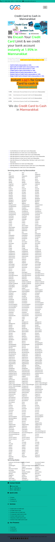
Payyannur (24, 394)
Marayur (11, 333)
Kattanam (11, 277)
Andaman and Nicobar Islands (14, 462)
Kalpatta (11, 261)
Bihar (23, 464)
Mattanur (37, 334)
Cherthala (37, 214)
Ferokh (36, 238)
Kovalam (37, 294)
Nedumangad (38, 359)
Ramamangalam (39, 415)
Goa (10, 467)
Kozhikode (24, 298)
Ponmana (37, 407)
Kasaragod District (26, 274)
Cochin (36, 222)
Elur (36, 230)
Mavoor (10, 341)
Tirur (36, 439)
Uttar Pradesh (12, 480)
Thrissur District (13, 437)
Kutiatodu (37, 310)
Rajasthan (24, 476)
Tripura (37, 478)
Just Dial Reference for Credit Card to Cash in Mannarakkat (23, 151)
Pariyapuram (25, 386)
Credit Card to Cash (16, 510)
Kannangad (38, 262)
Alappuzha (37, 174)
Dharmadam (25, 225)
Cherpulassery (12, 213)
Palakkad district (13, 373)
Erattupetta (25, 233)
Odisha (23, 475)
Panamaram (25, 378)
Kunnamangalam (39, 302)
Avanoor (24, 193)
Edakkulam (11, 229)
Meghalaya (24, 473)
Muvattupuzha (38, 351)
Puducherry (38, 475)
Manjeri (10, 325)
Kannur (10, 269)
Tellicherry (24, 426)
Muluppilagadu (39, 343)
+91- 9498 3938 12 (7, 1)
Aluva (23, 177)
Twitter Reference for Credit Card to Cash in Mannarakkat (22, 167)
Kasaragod (37, 270)
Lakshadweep (12, 472)
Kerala (23, 470)
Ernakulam (11, 237)
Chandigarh (38, 464)
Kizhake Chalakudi (26, 282)
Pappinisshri (12, 381)
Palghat (37, 375)
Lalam (10, 317)
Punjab (10, 476)
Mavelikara (24, 338)
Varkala (37, 447)
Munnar (24, 346)
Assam (10, 464)
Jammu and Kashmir (27, 468)
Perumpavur (38, 399)
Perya (23, 402)
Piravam (11, 405)
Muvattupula (12, 349)
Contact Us (14, 501)
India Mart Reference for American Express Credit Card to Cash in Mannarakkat (27, 156)
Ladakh (37, 470)
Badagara (37, 198)
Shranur (11, 421)
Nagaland (11, 475)
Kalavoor (24, 258)
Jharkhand (37, 468)
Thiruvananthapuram (40, 431)
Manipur (11, 473)
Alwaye (10, 181)
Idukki (10, 245)
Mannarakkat (25, 330)
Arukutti (11, 189)
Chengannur (25, 209)
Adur (10, 173)
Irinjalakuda (25, 249)
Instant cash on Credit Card (18, 512)
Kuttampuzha (25, 314)
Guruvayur (24, 241)
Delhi (36, 465)
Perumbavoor (12, 397)
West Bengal (38, 480)
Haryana (37, 467)
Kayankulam (38, 278)
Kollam (36, 286)
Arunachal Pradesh (40, 462)
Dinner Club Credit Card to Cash (19, 519)
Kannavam (24, 266)
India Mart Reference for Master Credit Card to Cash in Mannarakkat (25, 154)
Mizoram (37, 473)
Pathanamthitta (13, 389)
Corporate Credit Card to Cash (18, 514)
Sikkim (36, 476)
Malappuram (25, 322)
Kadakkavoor (12, 253)
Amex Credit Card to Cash (17, 516)
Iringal (36, 246)
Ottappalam (38, 367)
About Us (13, 499)
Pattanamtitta (38, 391)
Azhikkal (11, 197)
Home (12, 497)
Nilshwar (11, 365)
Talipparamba (38, 423)
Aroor (23, 185)
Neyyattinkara (25, 362)
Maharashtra (38, 472)
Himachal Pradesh (13, 468)
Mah (36, 318)
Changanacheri (12, 205)
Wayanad (37, 455)
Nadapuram (25, 354)
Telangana (24, 478)
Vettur (10, 453)
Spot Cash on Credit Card (17, 508)
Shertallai (24, 418)
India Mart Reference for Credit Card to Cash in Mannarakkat (23, 152)
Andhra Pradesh (26, 462)
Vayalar (24, 450)
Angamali (37, 182)
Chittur (10, 221)
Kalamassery (38, 254)
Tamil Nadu (11, 478)
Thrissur (24, 434)
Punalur (11, 413)
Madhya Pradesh (26, 472)
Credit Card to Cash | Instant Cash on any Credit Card (33, 536)
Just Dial (13, 527)
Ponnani (24, 410)
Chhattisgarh (12, 465)
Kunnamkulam (25, 306)
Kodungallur (12, 285)
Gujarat (24, 467)
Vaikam (10, 445)
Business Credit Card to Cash (18, 518)
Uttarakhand (25, 480)
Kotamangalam (26, 290)
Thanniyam (11, 429)
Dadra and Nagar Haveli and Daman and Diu (27, 465)
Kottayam (11, 293)
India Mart (14, 529)
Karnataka (11, 470)
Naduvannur (12, 357)
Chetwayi (24, 217)
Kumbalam (11, 301)
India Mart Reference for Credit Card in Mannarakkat (21, 163)
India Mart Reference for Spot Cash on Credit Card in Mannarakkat (24, 158)
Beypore (24, 201)
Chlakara (37, 206)
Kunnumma (12, 309)
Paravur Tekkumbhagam (40, 383)
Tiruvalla (24, 442)
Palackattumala (26, 370)
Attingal (37, 190)
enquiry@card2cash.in (30, 1)
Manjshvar (37, 326)
